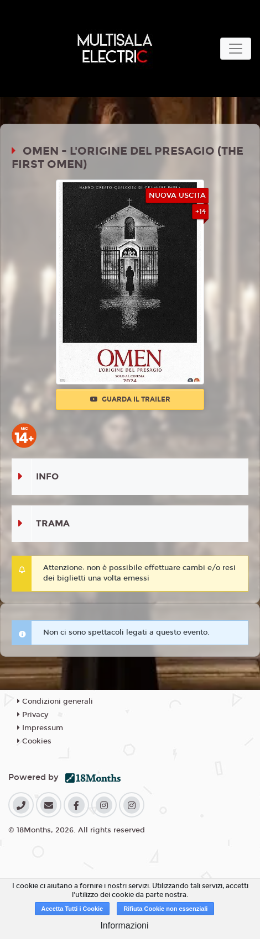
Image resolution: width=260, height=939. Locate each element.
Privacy (32, 714)
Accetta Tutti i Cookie (72, 908)
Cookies (34, 741)
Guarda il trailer (130, 399)
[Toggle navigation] (235, 49)
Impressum (40, 728)
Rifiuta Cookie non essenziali (165, 908)
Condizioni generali (55, 701)
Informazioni (124, 925)
